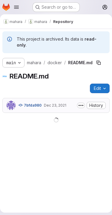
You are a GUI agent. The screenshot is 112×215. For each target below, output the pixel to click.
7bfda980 (30, 105)
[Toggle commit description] (81, 105)
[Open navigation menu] (16, 7)
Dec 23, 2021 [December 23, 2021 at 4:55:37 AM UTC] (55, 105)
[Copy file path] (98, 62)
